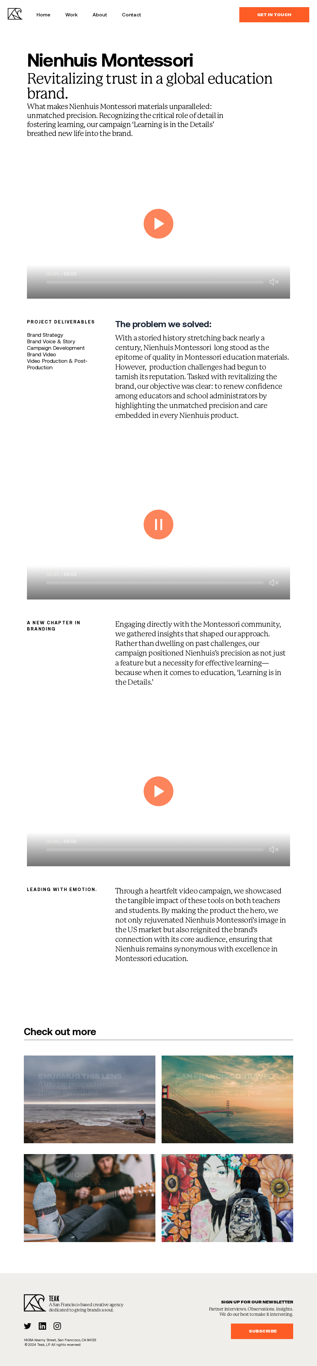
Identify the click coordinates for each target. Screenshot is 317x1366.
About (100, 14)
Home (43, 14)
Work (71, 14)
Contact (131, 14)
